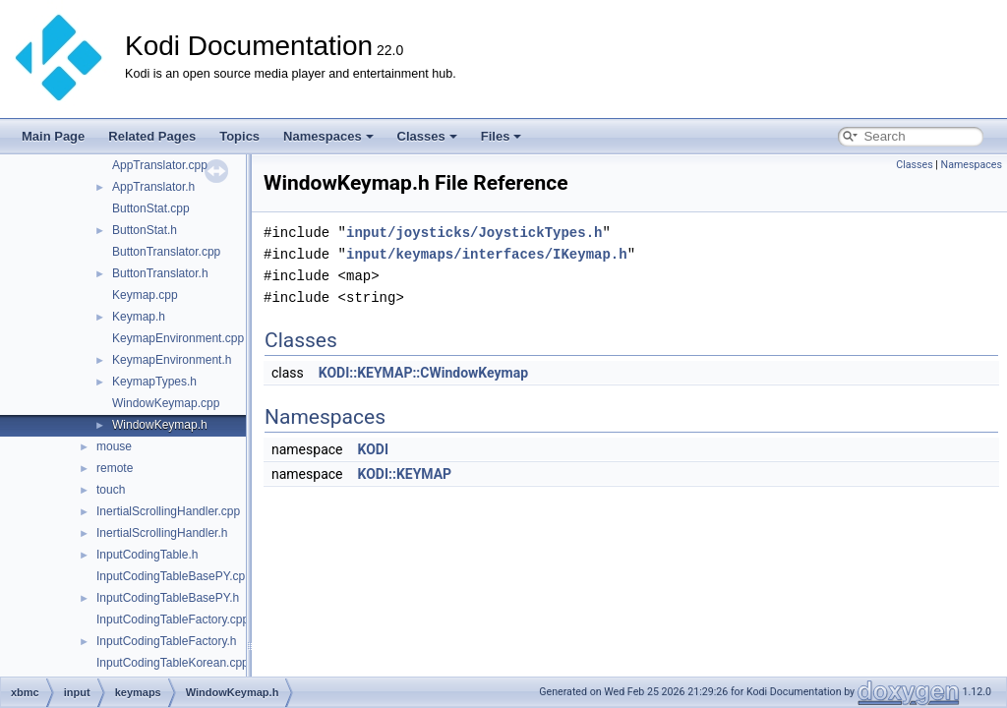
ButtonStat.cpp (151, 208)
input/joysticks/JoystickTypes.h (474, 232)
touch (110, 490)
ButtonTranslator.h (160, 273)
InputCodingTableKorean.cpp (172, 663)
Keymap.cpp (145, 295)
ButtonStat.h (144, 230)
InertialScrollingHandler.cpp (168, 511)
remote (114, 468)
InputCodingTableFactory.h (166, 641)
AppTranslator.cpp (159, 165)
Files (501, 136)
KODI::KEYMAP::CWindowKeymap (423, 373)
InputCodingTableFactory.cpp (172, 619)
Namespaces (328, 136)
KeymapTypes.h (154, 381)
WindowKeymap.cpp (165, 403)
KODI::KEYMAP (404, 474)
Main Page (53, 136)
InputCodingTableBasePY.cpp (174, 576)
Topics (239, 136)
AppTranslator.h (153, 187)
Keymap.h (138, 317)
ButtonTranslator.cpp (166, 252)
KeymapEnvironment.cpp (178, 338)
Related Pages (152, 136)
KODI (372, 449)
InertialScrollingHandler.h (161, 533)
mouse (114, 446)
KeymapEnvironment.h (171, 360)
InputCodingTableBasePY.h (167, 598)
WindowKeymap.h (159, 425)
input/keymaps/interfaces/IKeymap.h (486, 254)
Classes (427, 136)
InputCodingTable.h (147, 554)
